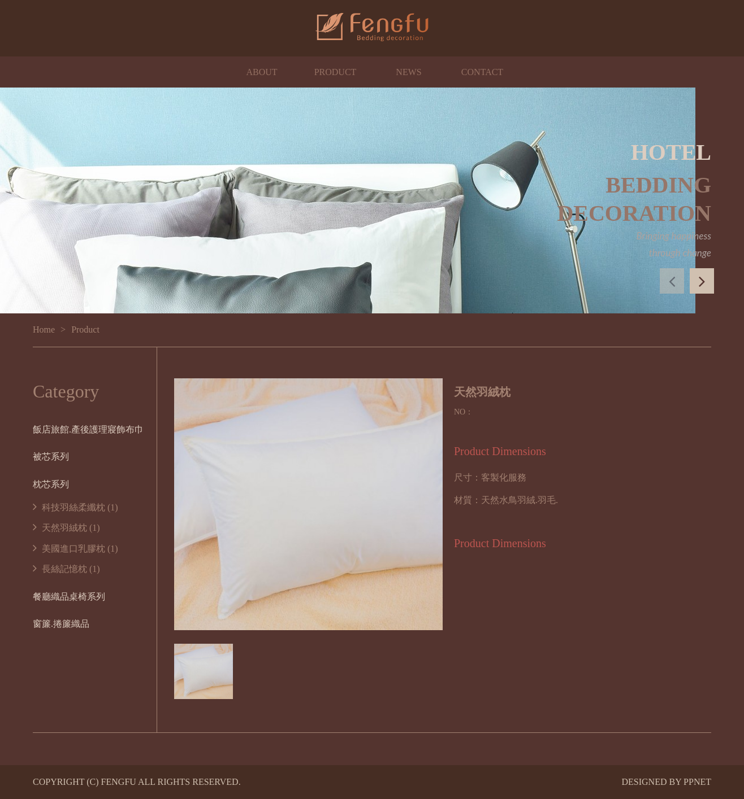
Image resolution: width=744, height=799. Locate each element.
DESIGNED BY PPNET (666, 782)
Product (85, 329)
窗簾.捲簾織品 (61, 623)
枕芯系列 (51, 484)
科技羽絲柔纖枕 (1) (75, 507)
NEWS (408, 72)
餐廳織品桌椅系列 (69, 596)
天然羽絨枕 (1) (66, 527)
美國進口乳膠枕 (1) (75, 548)
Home (44, 329)
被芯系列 (51, 456)
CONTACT (482, 72)
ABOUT (261, 72)
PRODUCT (335, 72)
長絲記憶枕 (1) (66, 569)
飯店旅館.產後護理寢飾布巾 (88, 429)
